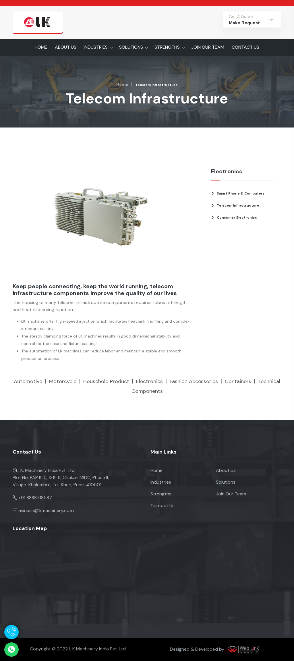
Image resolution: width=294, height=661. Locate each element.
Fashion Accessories (194, 381)
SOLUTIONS (131, 47)
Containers (238, 381)
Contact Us (162, 506)
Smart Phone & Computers (241, 193)
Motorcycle (62, 381)
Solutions (225, 482)
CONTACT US (245, 47)
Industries (160, 482)
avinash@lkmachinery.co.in (46, 510)
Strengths (160, 494)
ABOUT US (65, 47)
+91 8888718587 (35, 498)
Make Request (244, 23)
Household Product (106, 381)
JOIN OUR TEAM (207, 47)
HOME (41, 47)
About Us (226, 470)
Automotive (28, 381)
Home (122, 84)
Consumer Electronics (237, 217)
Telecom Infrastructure (238, 205)
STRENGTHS (167, 47)
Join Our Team (231, 494)
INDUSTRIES (96, 47)
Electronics (149, 381)
